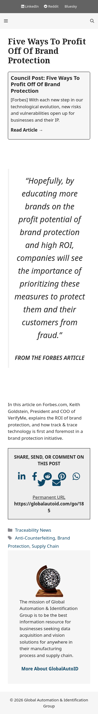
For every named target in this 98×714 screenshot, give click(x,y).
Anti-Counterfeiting (35, 538)
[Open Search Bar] (92, 21)
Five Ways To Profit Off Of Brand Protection (47, 51)
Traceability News (33, 530)
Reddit (51, 6)
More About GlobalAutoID (49, 669)
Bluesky (70, 6)
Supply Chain (45, 546)
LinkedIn (30, 6)
